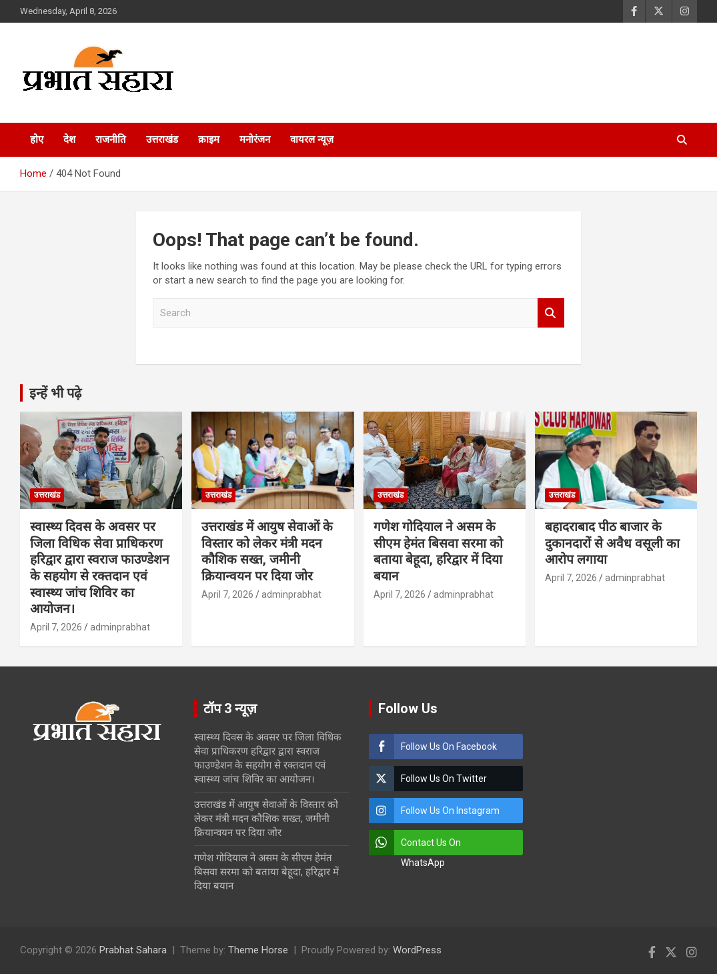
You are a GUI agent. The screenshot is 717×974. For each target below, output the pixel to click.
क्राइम (208, 139)
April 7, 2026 (56, 627)
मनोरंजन (254, 139)
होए (36, 139)
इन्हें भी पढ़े (55, 393)
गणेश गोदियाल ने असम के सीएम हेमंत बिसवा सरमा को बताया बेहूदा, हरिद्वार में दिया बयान (438, 551)
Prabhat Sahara (133, 950)
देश (69, 139)
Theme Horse (258, 950)
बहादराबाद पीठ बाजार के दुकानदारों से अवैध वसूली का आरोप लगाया (612, 543)
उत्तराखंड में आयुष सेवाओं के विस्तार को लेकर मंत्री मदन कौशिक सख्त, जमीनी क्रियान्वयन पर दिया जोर (267, 551)
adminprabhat (120, 627)
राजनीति (110, 139)
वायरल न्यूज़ (311, 139)
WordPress (417, 950)
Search (551, 313)
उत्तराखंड (162, 139)
